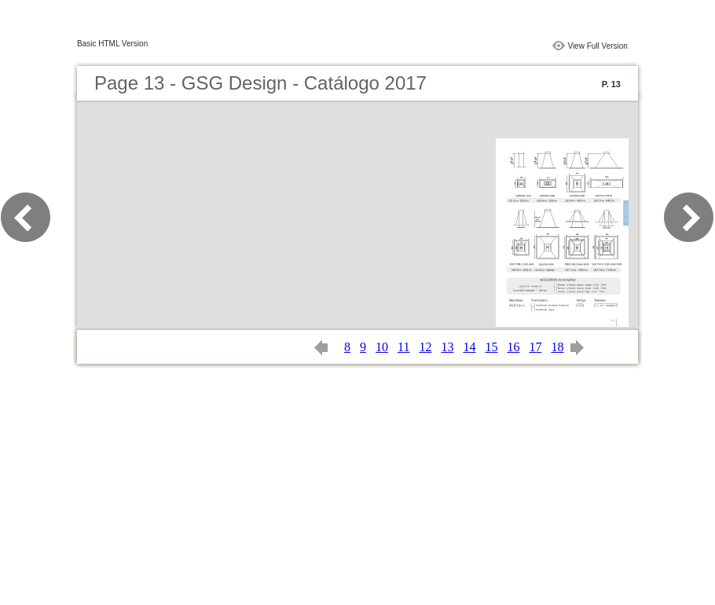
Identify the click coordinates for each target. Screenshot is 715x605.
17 (535, 347)
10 (382, 347)
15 (491, 347)
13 (447, 347)
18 (557, 347)
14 (469, 347)
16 (513, 347)
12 (425, 347)
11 (403, 347)
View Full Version (597, 46)
